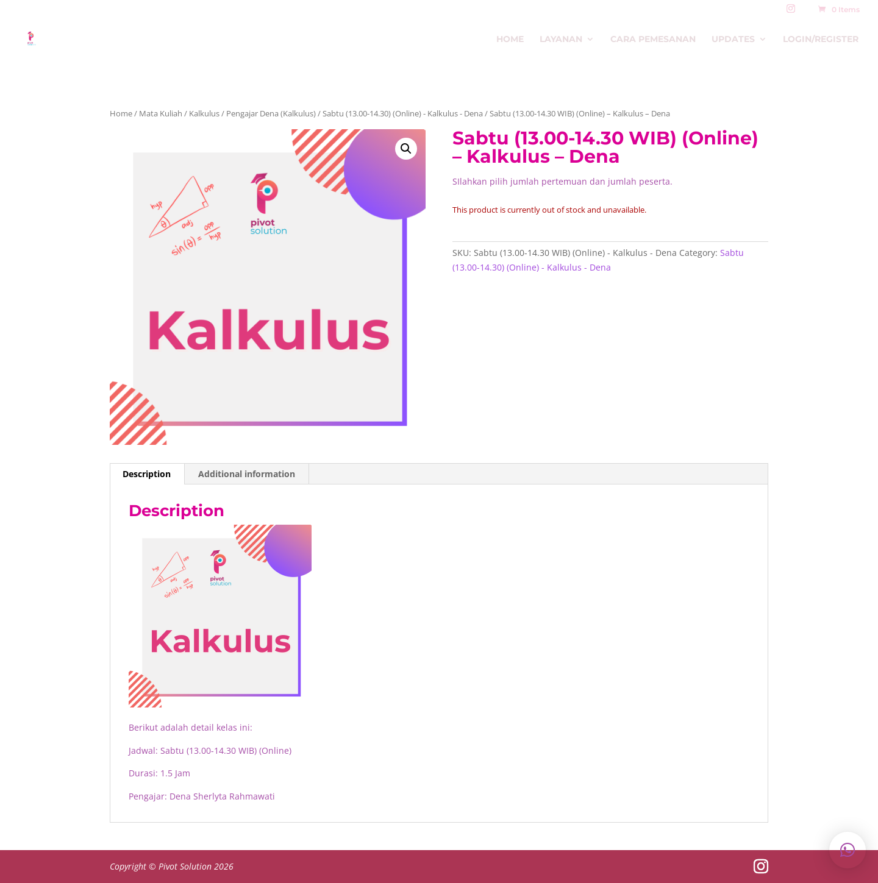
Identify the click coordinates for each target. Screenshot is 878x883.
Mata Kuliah (160, 113)
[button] (406, 149)
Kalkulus (204, 113)
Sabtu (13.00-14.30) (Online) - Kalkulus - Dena (403, 113)
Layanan (561, 39)
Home (510, 39)
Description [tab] (147, 474)
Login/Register (820, 39)
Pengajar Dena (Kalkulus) (271, 113)
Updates (733, 39)
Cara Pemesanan (653, 39)
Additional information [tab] (246, 474)
